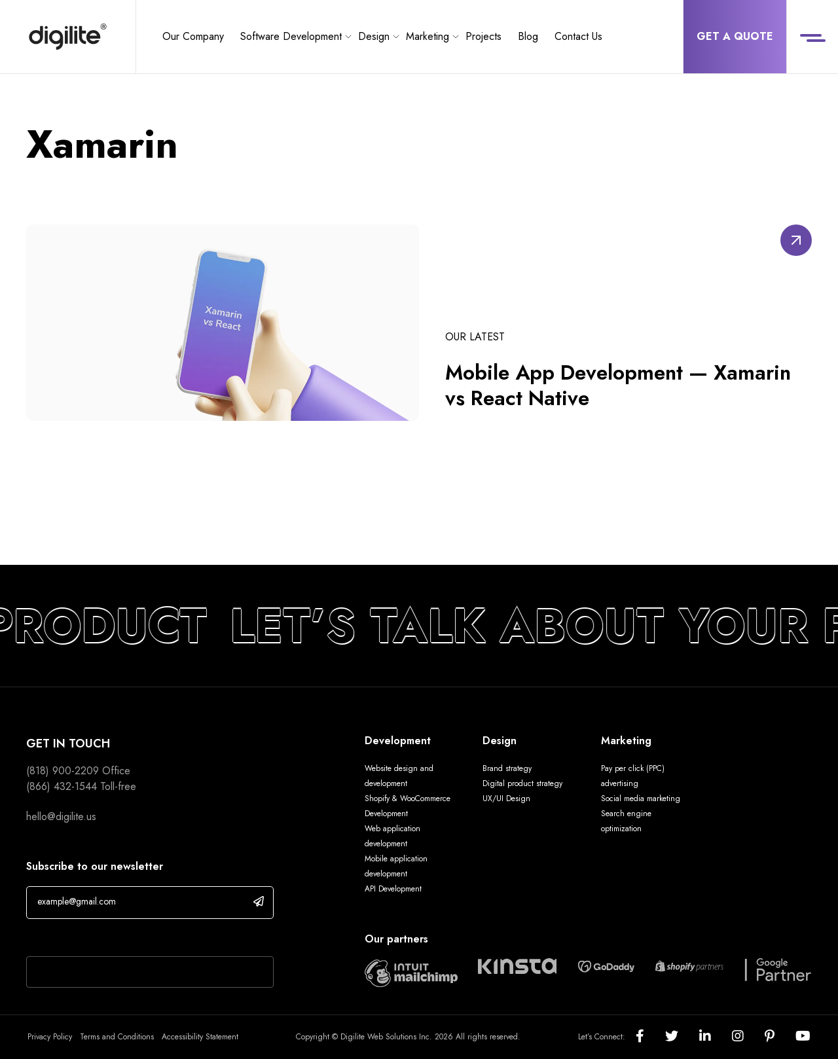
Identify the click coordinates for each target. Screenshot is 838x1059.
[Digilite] (67, 37)
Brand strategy (507, 768)
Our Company (193, 36)
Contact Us (578, 36)
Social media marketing (640, 798)
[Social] (650, 1037)
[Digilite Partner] (411, 971)
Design (374, 36)
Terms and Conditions (117, 1037)
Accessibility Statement (200, 1037)
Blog (528, 36)
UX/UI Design (506, 798)
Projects (483, 36)
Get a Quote (735, 36)
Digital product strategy (522, 783)
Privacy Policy (49, 1037)
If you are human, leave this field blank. (113, 939)
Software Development (291, 36)
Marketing (427, 36)
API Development (393, 889)
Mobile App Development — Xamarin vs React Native (621, 385)
